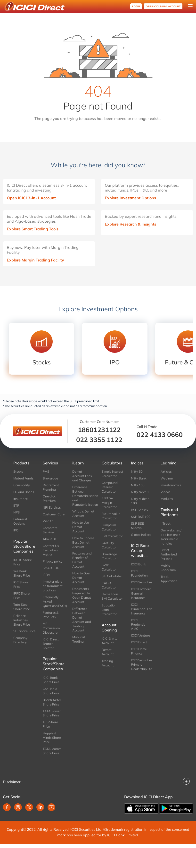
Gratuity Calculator (109, 545)
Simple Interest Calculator (112, 474)
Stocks (18, 471)
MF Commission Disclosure (51, 628)
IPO (15, 530)
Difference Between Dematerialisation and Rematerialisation (83, 495)
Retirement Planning (51, 487)
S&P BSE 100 (140, 517)
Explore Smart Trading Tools (32, 229)
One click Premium (49, 498)
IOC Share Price (20, 584)
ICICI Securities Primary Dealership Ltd (141, 664)
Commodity (21, 485)
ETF (16, 505)
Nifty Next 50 (140, 492)
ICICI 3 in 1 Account (109, 641)
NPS (16, 512)
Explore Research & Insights (130, 224)
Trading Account (108, 663)
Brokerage (50, 478)
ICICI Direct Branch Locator (51, 643)
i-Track (166, 523)
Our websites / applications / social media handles (171, 536)
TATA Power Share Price (52, 713)
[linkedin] (40, 807)
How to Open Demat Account (81, 577)
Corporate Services (50, 530)
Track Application (169, 579)
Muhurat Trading (78, 639)
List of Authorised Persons (169, 554)
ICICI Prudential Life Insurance (141, 609)
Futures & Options (20, 521)
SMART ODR (52, 568)
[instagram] (18, 807)
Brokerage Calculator (109, 556)
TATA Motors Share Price (52, 751)
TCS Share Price (50, 724)
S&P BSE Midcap (137, 525)
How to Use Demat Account (80, 527)
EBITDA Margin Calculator (109, 502)
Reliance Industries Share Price (21, 620)
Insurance (20, 499)
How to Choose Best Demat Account (83, 542)
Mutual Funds (23, 478)
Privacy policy (52, 561)
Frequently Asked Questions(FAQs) (54, 601)
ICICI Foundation (139, 573)
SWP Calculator (109, 567)
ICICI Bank (138, 564)
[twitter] (29, 807)
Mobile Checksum (168, 567)
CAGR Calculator (109, 585)
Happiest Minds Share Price (52, 737)
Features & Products (50, 615)
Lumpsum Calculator (109, 527)
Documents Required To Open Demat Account (81, 595)
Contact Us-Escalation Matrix (51, 550)
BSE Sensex (139, 510)
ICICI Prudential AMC (138, 624)
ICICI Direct (139, 642)
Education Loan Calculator (109, 609)
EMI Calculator (112, 536)
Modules (167, 499)
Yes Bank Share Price (21, 573)
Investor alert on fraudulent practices (53, 585)
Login (136, 6)
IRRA (46, 575)
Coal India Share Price (51, 691)
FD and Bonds (23, 492)
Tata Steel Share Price (21, 607)
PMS (46, 471)
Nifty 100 (138, 485)
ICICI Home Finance (139, 651)
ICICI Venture (140, 635)
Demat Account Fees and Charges (82, 476)
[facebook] (7, 807)
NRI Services (52, 507)
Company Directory (20, 640)
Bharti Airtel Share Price (52, 702)
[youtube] (51, 807)
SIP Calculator (112, 576)
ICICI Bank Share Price (51, 680)
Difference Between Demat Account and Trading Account (81, 619)
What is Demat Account (83, 513)
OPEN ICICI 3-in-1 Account (163, 6)
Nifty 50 (137, 471)
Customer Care (54, 514)
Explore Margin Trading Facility (35, 260)
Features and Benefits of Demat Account (82, 559)
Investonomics (171, 485)
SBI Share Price (24, 631)
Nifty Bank (139, 478)
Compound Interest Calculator (110, 487)
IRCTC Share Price (22, 562)
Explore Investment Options (130, 197)
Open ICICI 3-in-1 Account (31, 197)
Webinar (167, 478)
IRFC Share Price (21, 595)
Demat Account (108, 652)
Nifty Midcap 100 (140, 501)
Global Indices (141, 535)
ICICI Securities (141, 582)
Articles (166, 471)
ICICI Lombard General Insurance (141, 593)
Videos (165, 492)
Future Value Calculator (111, 516)
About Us (49, 539)
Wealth (48, 521)
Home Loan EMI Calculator (112, 596)
